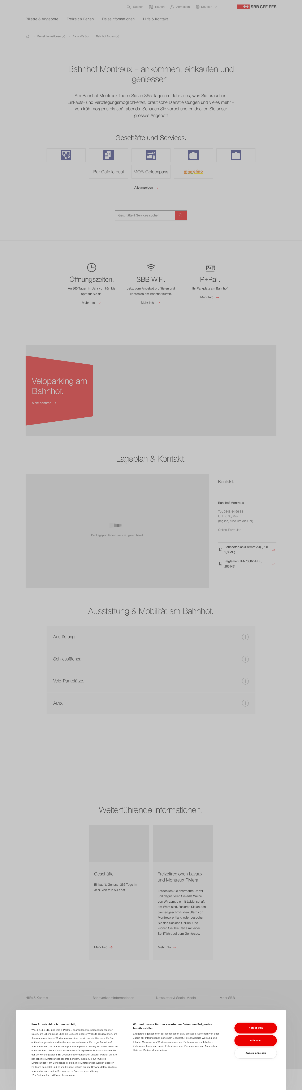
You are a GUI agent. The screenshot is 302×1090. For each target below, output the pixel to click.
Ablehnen (255, 1042)
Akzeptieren (256, 1029)
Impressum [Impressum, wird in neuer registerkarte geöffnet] (68, 1076)
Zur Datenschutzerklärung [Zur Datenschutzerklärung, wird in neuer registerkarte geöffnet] (47, 1076)
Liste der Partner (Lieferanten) (150, 1051)
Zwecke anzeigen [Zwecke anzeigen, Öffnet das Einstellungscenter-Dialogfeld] (256, 1054)
